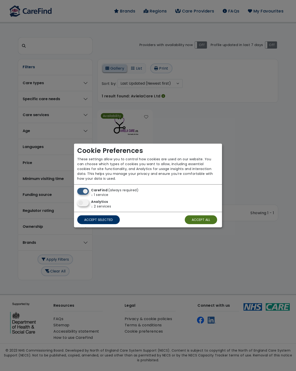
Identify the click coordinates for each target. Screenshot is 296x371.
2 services (101, 206)
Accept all (201, 219)
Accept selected (98, 219)
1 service (99, 194)
